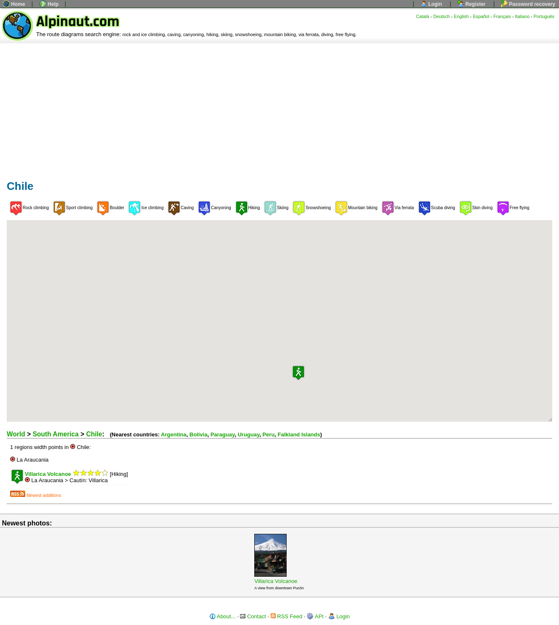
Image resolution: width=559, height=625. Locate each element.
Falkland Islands (299, 434)
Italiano (522, 16)
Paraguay (223, 434)
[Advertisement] (279, 106)
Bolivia (199, 434)
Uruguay (248, 434)
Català (422, 16)
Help (49, 4)
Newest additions (35, 495)
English (461, 16)
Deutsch (441, 16)
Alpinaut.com (77, 21)
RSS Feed (287, 616)
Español (481, 16)
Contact (253, 616)
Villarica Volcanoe (275, 581)
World (16, 434)
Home (14, 4)
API (315, 616)
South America (56, 434)
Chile (94, 434)
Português (544, 16)
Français (502, 16)
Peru (268, 434)
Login (431, 4)
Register (471, 4)
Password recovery (528, 4)
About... (222, 616)
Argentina (174, 434)
